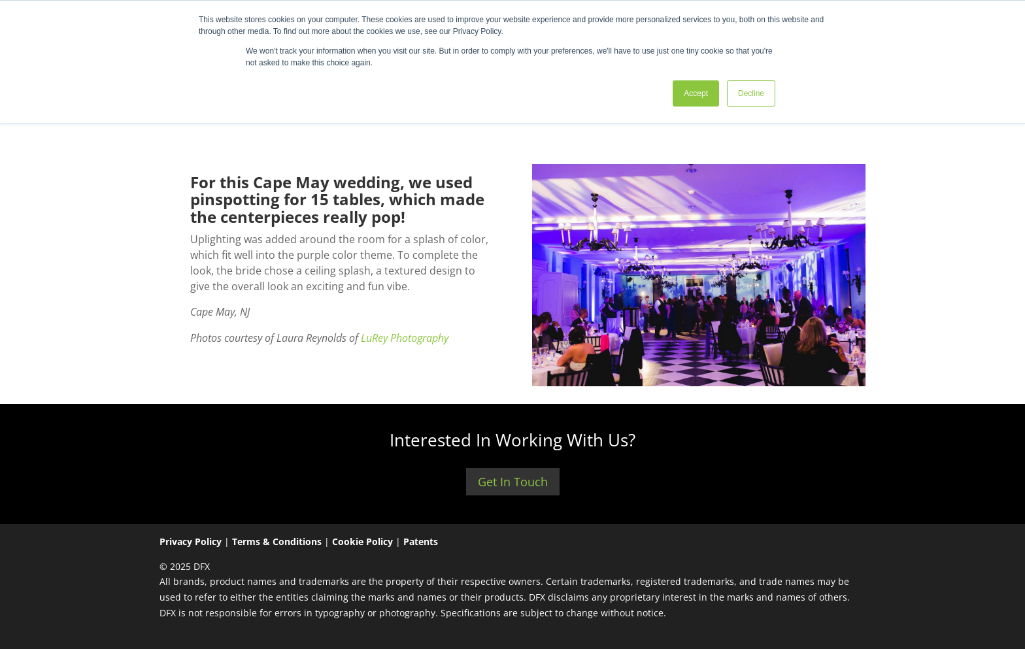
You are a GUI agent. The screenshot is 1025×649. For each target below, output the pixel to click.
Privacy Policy (191, 541)
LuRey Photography (403, 338)
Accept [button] (696, 93)
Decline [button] (751, 93)
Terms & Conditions (277, 541)
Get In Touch (513, 482)
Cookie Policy (362, 541)
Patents (420, 541)
